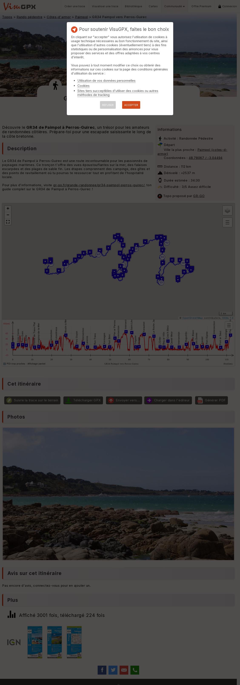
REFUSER (108, 105)
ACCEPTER (131, 105)
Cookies (83, 86)
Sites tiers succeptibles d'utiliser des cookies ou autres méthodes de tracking (117, 93)
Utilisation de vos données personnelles (106, 81)
